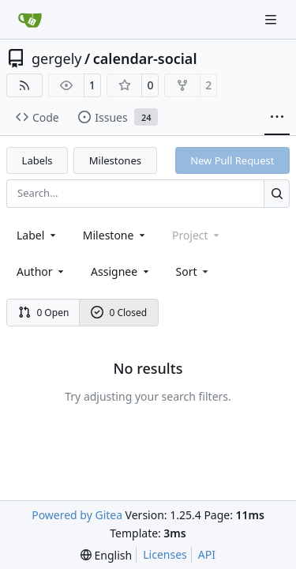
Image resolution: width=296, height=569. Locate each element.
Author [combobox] (41, 271)
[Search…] (277, 193)
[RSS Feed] (24, 85)
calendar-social (145, 58)
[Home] (30, 20)
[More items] (277, 117)
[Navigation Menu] (272, 19)
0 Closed (119, 312)
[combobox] (37, 235)
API (206, 554)
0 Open (43, 312)
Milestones (115, 160)
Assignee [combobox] (121, 271)
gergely (57, 58)
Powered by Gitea (77, 514)
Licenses (165, 554)
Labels (37, 160)
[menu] (194, 271)
